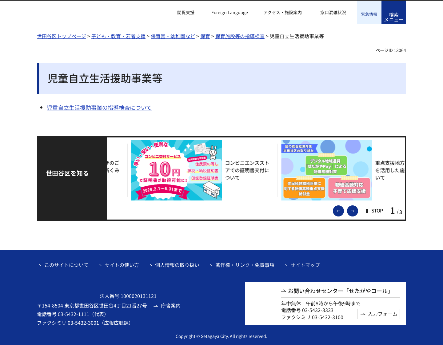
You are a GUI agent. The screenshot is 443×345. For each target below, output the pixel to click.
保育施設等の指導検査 (240, 35)
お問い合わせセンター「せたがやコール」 (340, 290)
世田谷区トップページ (61, 35)
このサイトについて (66, 264)
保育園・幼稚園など (173, 35)
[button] (182, 13)
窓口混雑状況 (333, 12)
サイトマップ (305, 264)
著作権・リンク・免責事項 (244, 264)
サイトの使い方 (122, 264)
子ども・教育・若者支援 (118, 35)
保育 (205, 35)
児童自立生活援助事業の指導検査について (99, 107)
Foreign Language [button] (229, 12)
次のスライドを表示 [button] (357, 210)
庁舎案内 (171, 304)
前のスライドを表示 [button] (343, 210)
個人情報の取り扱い (177, 264)
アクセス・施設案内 (282, 12)
